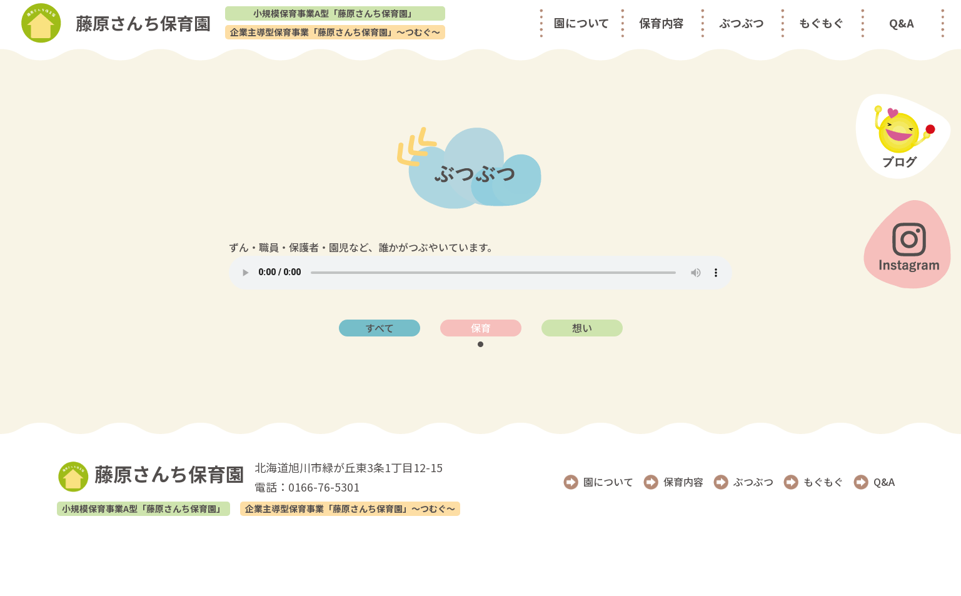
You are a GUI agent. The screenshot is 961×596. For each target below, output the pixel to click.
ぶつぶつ (741, 22)
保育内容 (661, 22)
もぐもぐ (821, 22)
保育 (481, 327)
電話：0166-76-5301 (307, 486)
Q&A (901, 22)
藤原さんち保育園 (150, 475)
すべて (379, 327)
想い (582, 327)
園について (582, 22)
